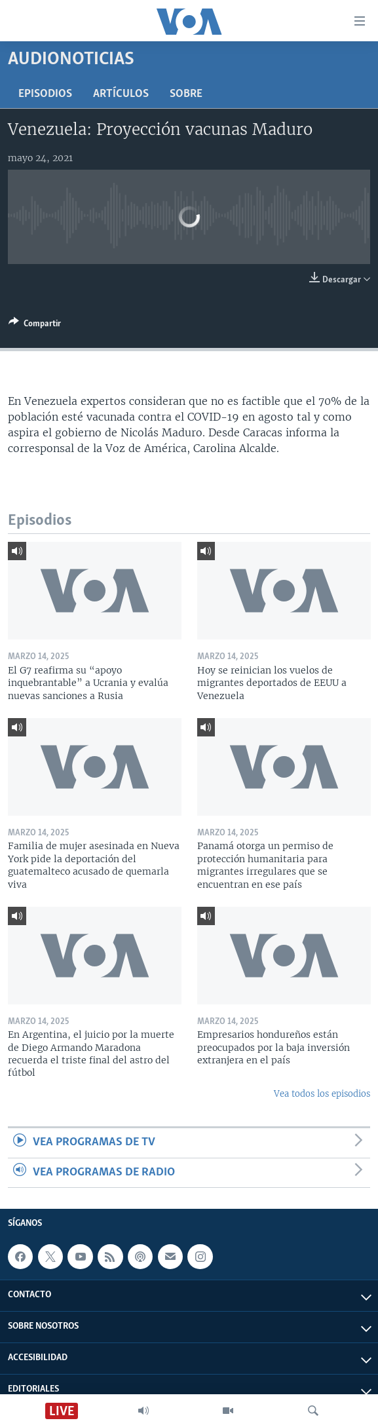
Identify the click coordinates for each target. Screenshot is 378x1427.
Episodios (45, 94)
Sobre (186, 94)
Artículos (121, 94)
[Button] (35, 325)
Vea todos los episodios (322, 1093)
